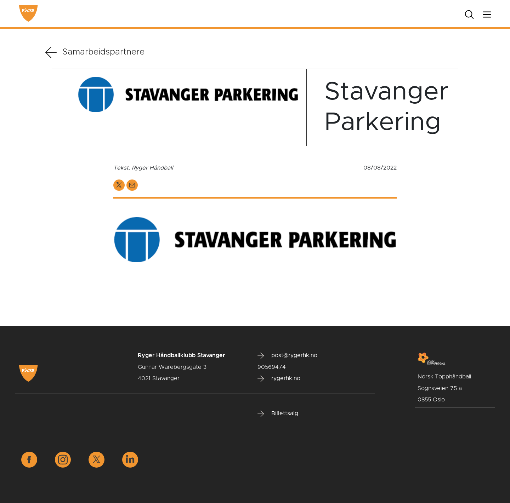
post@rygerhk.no (287, 356)
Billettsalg (277, 414)
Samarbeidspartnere (94, 52)
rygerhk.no (278, 379)
